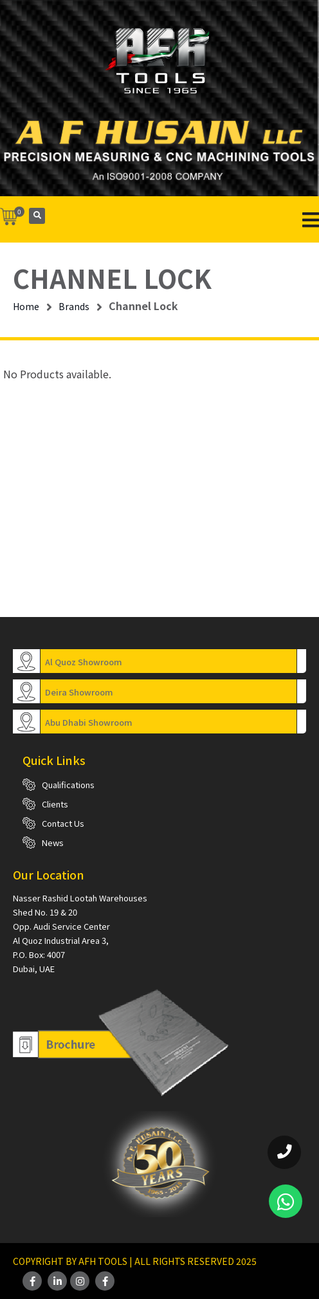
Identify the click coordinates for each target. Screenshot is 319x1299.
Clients (55, 804)
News (53, 842)
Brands (74, 306)
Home (26, 306)
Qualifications (68, 784)
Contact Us (63, 823)
